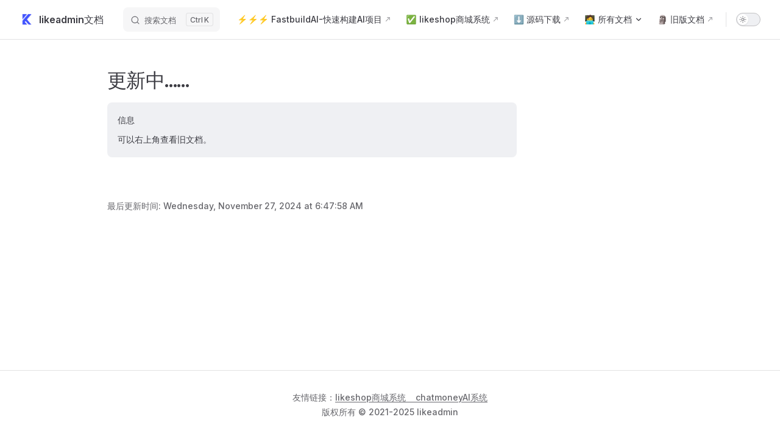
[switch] (748, 19)
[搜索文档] (171, 19)
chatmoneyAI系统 (452, 397)
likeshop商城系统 (370, 397)
